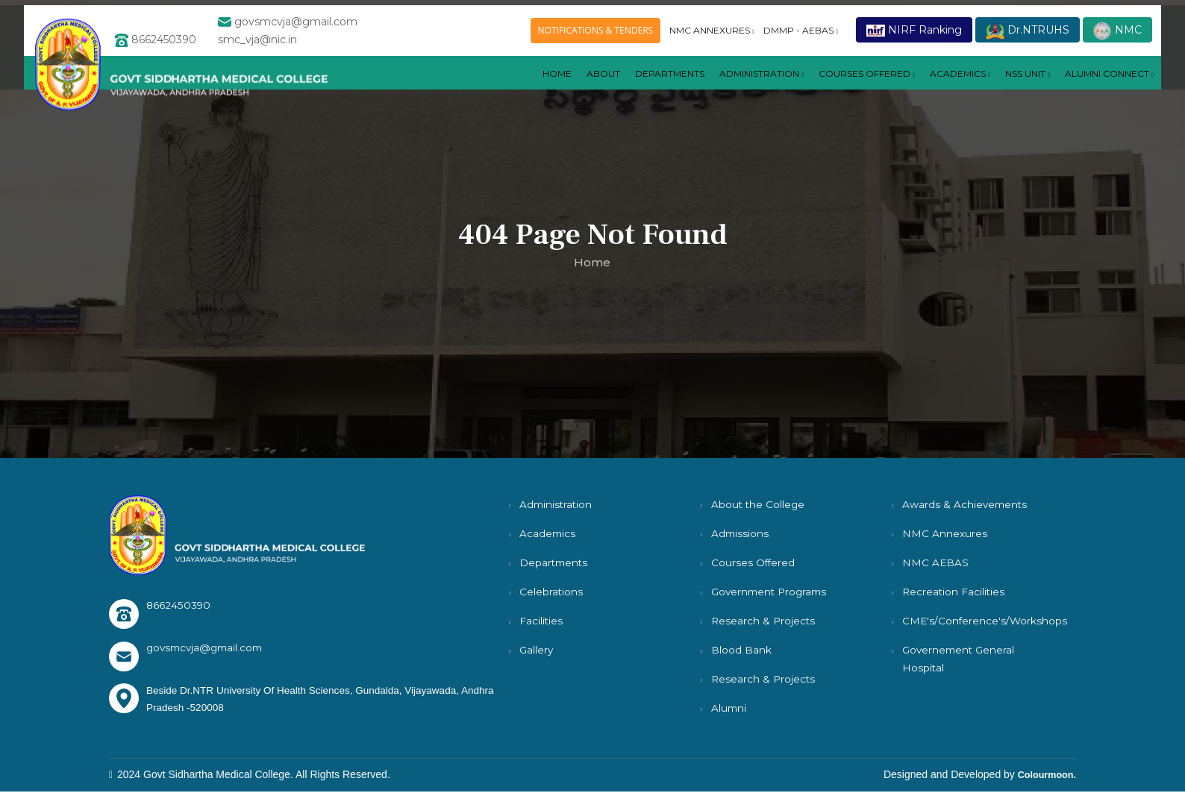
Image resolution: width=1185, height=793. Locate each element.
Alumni (729, 708)
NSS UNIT (1010, 87)
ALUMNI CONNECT (1103, 87)
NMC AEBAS (935, 562)
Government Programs (772, 591)
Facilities (541, 620)
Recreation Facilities (954, 591)
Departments (554, 562)
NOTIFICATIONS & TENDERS (596, 32)
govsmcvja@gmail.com (207, 647)
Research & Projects (764, 620)
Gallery (536, 649)
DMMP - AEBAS (800, 32)
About (532, 87)
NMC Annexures (944, 533)
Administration (713, 87)
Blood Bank (741, 649)
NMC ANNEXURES (711, 32)
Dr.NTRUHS (1027, 33)
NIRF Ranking (914, 32)
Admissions (740, 533)
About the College (759, 504)
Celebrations (551, 591)
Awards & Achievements (966, 504)
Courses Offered (753, 562)
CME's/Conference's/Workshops (985, 620)
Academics (548, 533)
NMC (1117, 33)
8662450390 (178, 605)
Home (482, 87)
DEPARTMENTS (607, 87)
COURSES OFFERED (832, 87)
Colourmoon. (1043, 776)
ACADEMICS (934, 87)
